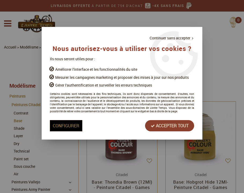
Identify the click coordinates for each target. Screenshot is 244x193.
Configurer (66, 126)
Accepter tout (169, 126)
